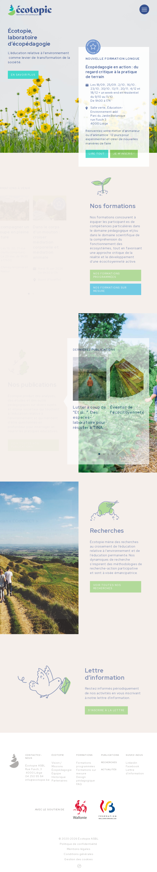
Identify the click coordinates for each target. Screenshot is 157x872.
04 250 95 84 (34, 776)
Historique (59, 777)
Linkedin (131, 762)
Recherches (109, 762)
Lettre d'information (135, 771)
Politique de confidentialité (78, 844)
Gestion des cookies (78, 859)
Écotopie (58, 755)
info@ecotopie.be (37, 779)
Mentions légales (78, 849)
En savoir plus (23, 76)
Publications (110, 755)
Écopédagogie (62, 770)
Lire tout (97, 159)
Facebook (132, 766)
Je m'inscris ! (124, 159)
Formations (84, 755)
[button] (99, 464)
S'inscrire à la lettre (106, 720)
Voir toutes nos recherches (97, 587)
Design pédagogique (85, 778)
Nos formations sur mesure (100, 289)
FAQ (79, 784)
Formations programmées (85, 764)
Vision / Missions (57, 764)
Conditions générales (78, 854)
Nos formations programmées (96, 275)
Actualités (109, 769)
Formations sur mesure (86, 771)
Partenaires (59, 780)
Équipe (56, 773)
